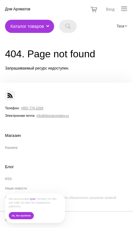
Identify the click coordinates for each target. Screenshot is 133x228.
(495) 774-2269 (32, 108)
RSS (8, 179)
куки (33, 198)
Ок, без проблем (21, 215)
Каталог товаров (27, 26)
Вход (110, 9)
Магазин (13, 135)
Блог (9, 167)
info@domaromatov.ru (53, 115)
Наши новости (16, 188)
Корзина (11, 147)
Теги (120, 26)
